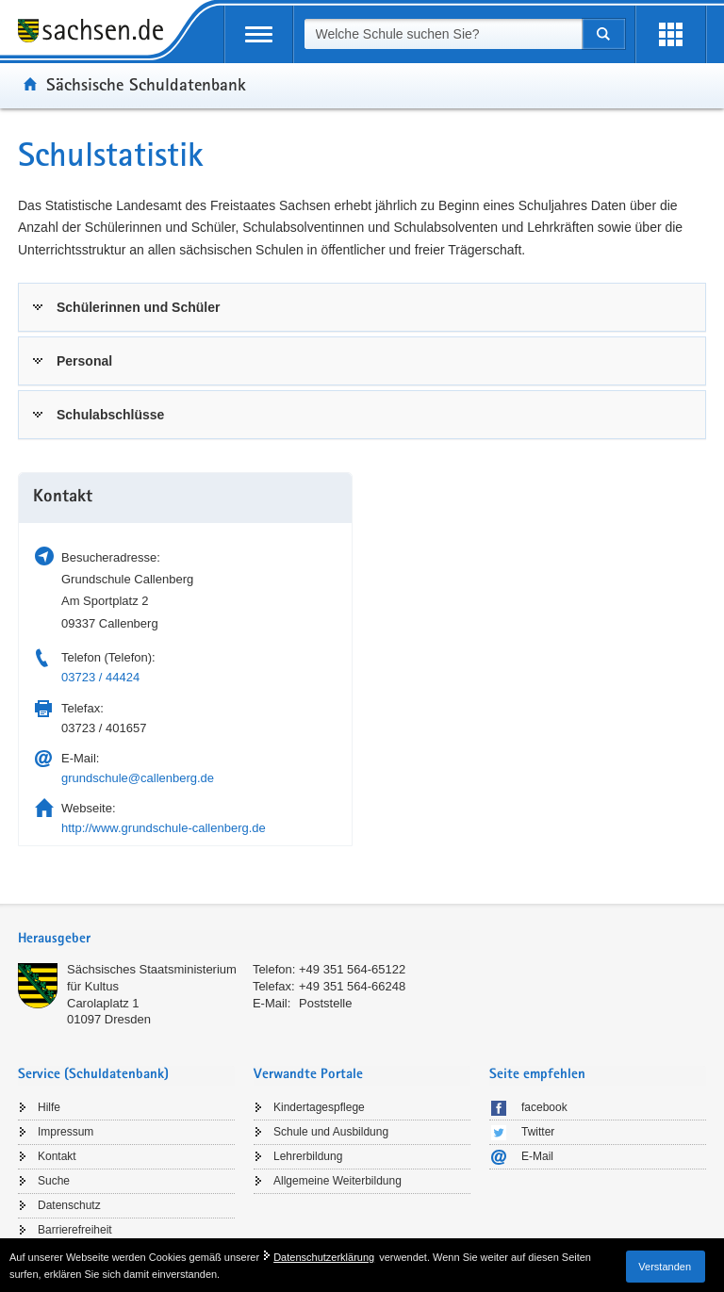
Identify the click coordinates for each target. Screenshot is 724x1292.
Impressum (65, 1131)
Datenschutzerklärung (323, 1257)
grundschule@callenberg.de (137, 778)
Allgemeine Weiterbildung (337, 1180)
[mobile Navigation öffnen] (258, 34)
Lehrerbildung (307, 1156)
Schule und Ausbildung (330, 1131)
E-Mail (537, 1156)
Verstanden (664, 1266)
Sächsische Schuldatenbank (146, 84)
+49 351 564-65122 (352, 969)
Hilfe (49, 1107)
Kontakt (57, 1156)
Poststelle (325, 1003)
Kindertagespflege (319, 1107)
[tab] (362, 307)
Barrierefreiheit (75, 1229)
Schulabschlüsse (110, 414)
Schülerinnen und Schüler (138, 307)
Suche (54, 1180)
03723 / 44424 (100, 677)
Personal (84, 360)
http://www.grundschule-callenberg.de (163, 828)
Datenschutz (69, 1205)
